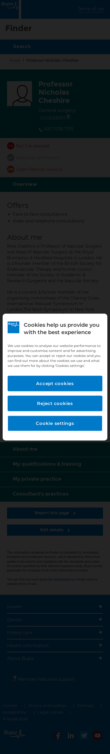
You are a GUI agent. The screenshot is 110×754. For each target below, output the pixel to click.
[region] (55, 377)
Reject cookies (55, 403)
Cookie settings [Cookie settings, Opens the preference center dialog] (55, 423)
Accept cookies (55, 383)
